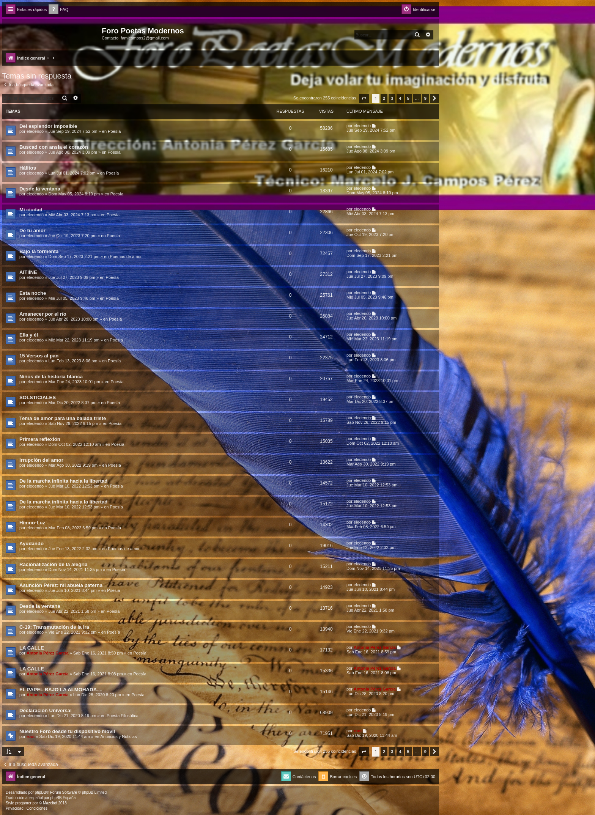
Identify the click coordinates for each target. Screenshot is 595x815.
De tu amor (32, 230)
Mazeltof (50, 803)
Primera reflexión (39, 439)
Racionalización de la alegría (53, 564)
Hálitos (27, 168)
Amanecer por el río (42, 314)
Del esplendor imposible (48, 126)
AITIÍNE (28, 272)
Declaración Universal (45, 710)
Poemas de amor (126, 256)
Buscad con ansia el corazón (53, 147)
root (31, 736)
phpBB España (63, 798)
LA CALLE (31, 648)
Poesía (114, 131)
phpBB (40, 792)
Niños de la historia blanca (51, 376)
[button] (364, 98)
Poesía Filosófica (123, 715)
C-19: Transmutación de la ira (54, 627)
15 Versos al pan (38, 356)
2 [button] (384, 98)
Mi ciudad (30, 209)
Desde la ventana (39, 189)
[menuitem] (58, 9)
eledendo (35, 131)
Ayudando (31, 543)
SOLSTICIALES (37, 397)
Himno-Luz (32, 523)
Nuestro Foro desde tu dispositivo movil (67, 731)
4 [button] (400, 98)
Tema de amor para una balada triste (62, 418)
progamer (23, 803)
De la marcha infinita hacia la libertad (63, 481)
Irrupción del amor (41, 460)
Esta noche (32, 293)
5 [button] (408, 98)
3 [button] (392, 98)
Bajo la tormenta (38, 251)
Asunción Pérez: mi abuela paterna (60, 585)
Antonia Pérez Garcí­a (48, 653)
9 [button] (425, 98)
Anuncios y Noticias (118, 736)
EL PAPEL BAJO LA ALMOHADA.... (60, 689)
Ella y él (28, 335)
